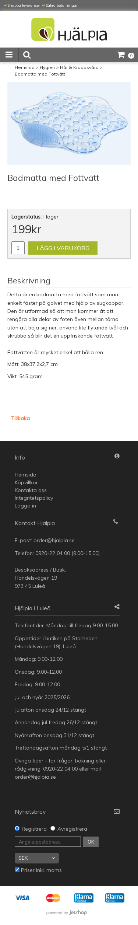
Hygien (47, 67)
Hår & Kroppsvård (79, 67)
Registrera (34, 828)
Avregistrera (72, 828)
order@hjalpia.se (54, 540)
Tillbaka (20, 418)
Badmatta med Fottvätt (40, 74)
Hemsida (25, 67)
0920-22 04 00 (52, 553)
